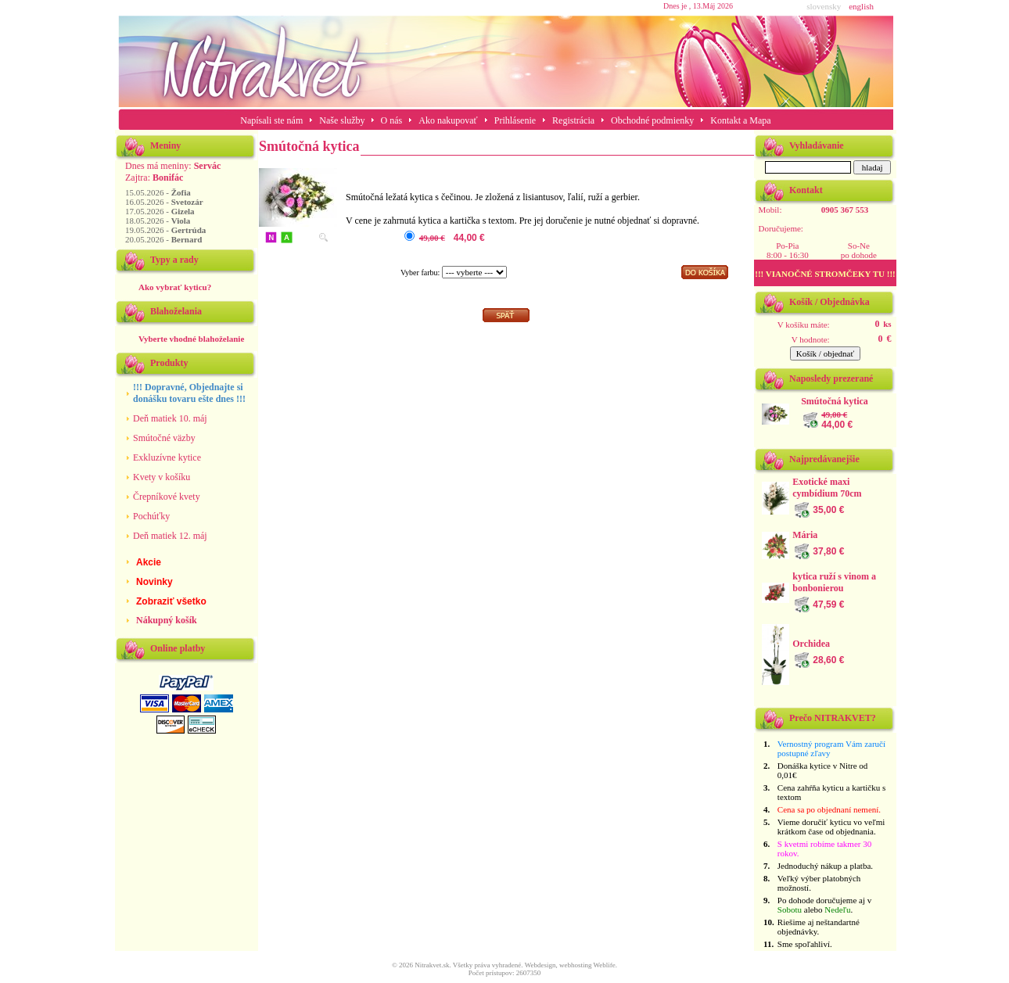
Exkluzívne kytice (167, 457)
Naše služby (343, 120)
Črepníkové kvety (166, 496)
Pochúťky (151, 516)
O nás (392, 120)
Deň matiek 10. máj (170, 418)
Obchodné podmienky (652, 120)
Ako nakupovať (447, 120)
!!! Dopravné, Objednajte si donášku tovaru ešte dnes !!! (189, 393)
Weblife (605, 965)
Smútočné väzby (164, 437)
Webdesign (540, 965)
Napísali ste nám (271, 120)
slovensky (823, 6)
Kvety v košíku (161, 477)
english (861, 6)
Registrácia (573, 120)
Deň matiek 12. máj (170, 535)
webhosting (575, 965)
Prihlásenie (515, 120)
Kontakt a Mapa (740, 120)
